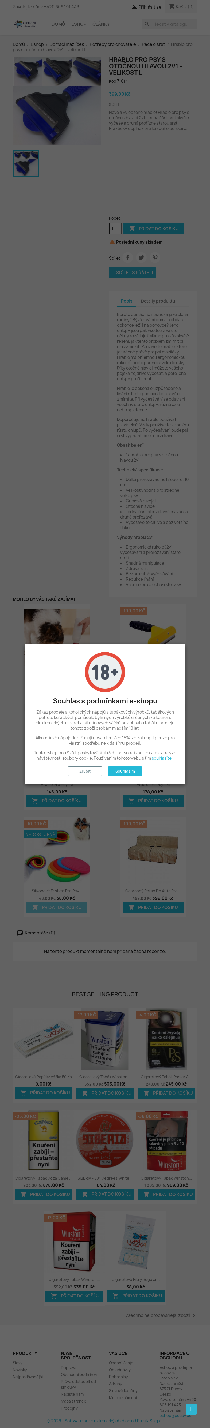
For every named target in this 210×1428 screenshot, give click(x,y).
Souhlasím (125, 771)
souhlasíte (162, 758)
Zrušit (85, 771)
